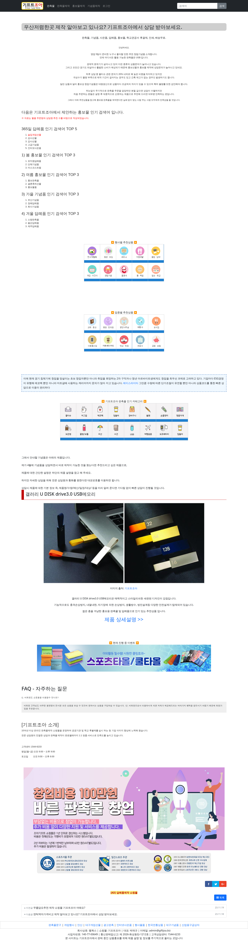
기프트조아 (131, 588)
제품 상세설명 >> (124, 619)
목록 (220, 897)
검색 (221, 6)
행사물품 (140, 925)
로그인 (106, 6)
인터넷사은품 (124, 925)
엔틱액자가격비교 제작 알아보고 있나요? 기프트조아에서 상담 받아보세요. (75, 914)
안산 (79, 925)
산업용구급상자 (190, 925)
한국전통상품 (155, 925)
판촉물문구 (55, 925)
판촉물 (51, 6)
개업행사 (69, 925)
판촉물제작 (63, 6)
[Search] (197, 6)
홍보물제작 (78, 6)
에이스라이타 (130, 383)
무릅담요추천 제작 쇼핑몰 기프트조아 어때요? (59, 907)
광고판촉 (109, 925)
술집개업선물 (34, 134)
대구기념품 (172, 925)
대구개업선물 (93, 925)
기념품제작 (93, 6)
